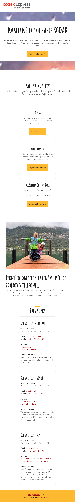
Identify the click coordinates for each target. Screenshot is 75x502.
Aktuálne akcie (37, 131)
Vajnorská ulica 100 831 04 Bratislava (28, 402)
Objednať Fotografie (37, 54)
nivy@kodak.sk (32, 448)
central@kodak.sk (33, 336)
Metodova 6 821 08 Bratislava (28, 348)
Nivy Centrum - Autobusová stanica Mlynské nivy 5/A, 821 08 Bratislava (35, 460)
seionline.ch (46, 497)
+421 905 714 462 (36, 339)
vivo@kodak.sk (32, 391)
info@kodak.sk (34, 494)
